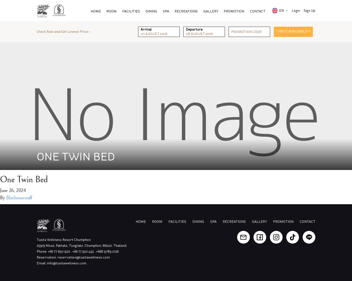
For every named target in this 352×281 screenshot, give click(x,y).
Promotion (283, 222)
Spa (166, 11)
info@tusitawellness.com (66, 263)
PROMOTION (234, 11)
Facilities (131, 11)
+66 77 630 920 (59, 251)
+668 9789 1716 (107, 251)
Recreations (186, 11)
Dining (151, 11)
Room (111, 11)
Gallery (210, 11)
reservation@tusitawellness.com (83, 257)
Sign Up (309, 11)
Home (96, 11)
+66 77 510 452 (83, 251)
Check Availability (293, 31)
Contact (257, 11)
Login (296, 11)
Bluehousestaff (19, 198)
